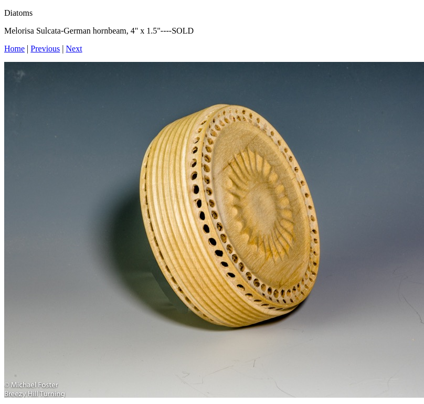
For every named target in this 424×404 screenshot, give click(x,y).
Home (14, 48)
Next (74, 48)
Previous (45, 48)
